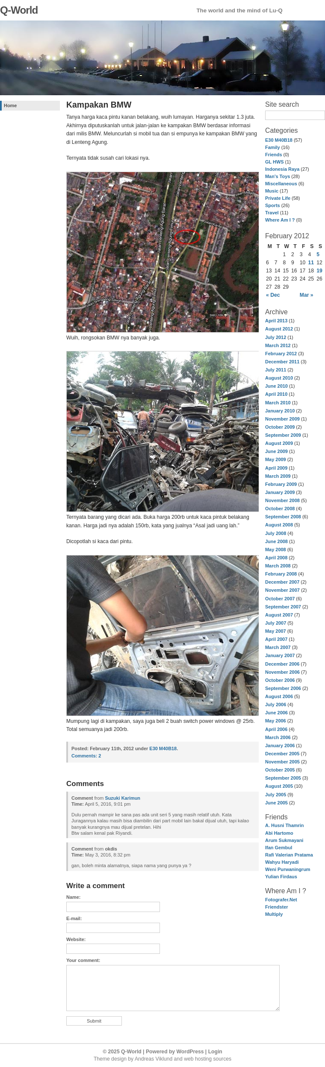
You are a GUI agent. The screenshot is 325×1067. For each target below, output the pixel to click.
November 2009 (282, 418)
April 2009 (276, 468)
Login (215, 1052)
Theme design (110, 1059)
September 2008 (283, 516)
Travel (272, 212)
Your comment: (83, 960)
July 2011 (275, 369)
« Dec (273, 295)
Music (271, 190)
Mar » (306, 295)
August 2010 (279, 377)
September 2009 (283, 435)
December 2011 (282, 361)
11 (311, 263)
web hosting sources (207, 1059)
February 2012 (281, 353)
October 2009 (280, 427)
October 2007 (280, 598)
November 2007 (282, 590)
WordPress (190, 1052)
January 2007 (280, 655)
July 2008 (275, 533)
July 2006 (275, 704)
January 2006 (280, 745)
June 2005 (276, 802)
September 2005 (283, 778)
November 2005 (282, 761)
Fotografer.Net (281, 899)
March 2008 (278, 565)
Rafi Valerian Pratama (289, 854)
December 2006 (282, 664)
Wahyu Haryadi (282, 862)
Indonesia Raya (282, 169)
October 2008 (280, 508)
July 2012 (275, 337)
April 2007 (276, 639)
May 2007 (275, 631)
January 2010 (280, 410)
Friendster (276, 906)
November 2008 (282, 500)
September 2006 (283, 688)
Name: (73, 897)
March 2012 (278, 345)
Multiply (274, 914)
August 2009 (279, 443)
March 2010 (278, 402)
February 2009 (281, 484)
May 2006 (275, 720)
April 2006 (276, 729)
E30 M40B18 (278, 140)
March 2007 (278, 647)
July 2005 (275, 794)
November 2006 (282, 672)
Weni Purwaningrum (287, 869)
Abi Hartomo (279, 833)
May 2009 (275, 459)
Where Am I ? (280, 219)
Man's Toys (277, 176)
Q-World (19, 10)
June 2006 (276, 712)
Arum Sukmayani (284, 840)
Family (272, 147)
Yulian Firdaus (281, 876)
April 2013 (276, 320)
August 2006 (279, 696)
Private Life (277, 198)
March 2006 (278, 737)
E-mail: (74, 918)
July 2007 (275, 623)
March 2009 (278, 476)
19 (319, 271)
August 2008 (279, 524)
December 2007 (282, 582)
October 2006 (280, 680)
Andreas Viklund (153, 1059)
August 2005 (279, 786)
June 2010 (276, 386)
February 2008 (281, 573)
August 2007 (279, 614)
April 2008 (276, 557)
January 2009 (280, 492)
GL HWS (274, 161)
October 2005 (280, 769)
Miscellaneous (281, 183)
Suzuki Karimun (122, 798)
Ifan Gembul (278, 847)
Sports (272, 205)
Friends (273, 154)
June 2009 (276, 451)
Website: (76, 939)
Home (10, 105)
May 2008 (275, 549)
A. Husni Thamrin (284, 825)
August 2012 (279, 328)
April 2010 (276, 394)
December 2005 (282, 753)
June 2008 (276, 541)
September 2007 (283, 606)
